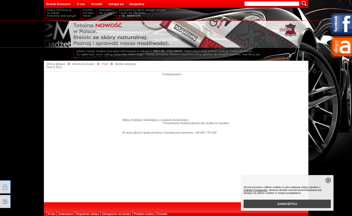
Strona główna (56, 63)
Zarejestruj (136, 4)
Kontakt (96, 4)
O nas (81, 4)
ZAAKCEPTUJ (287, 203)
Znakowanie (65, 214)
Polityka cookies (144, 214)
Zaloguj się (116, 4)
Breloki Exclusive (59, 4)
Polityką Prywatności (256, 190)
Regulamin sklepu (87, 214)
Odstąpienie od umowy (116, 214)
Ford (105, 63)
